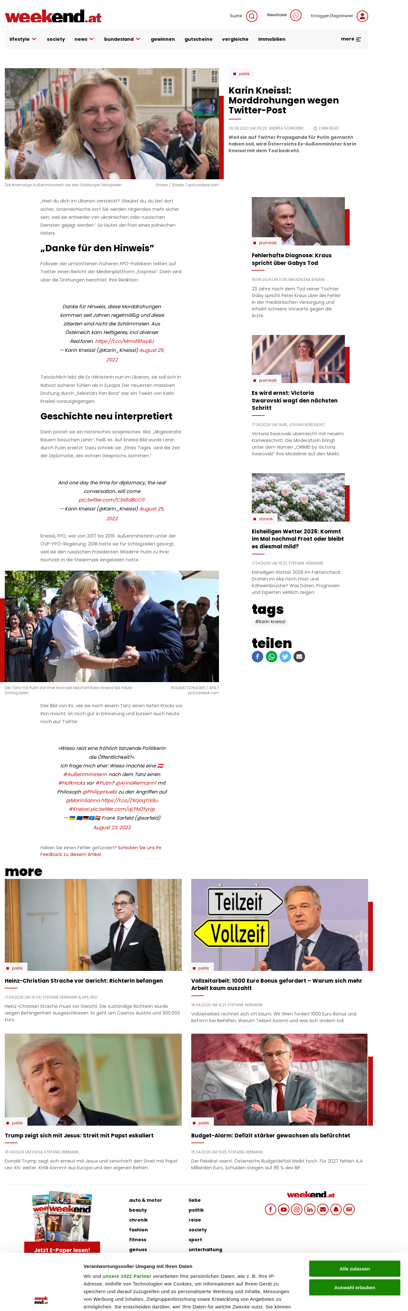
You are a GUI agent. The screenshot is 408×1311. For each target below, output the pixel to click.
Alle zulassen (354, 1212)
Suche (244, 16)
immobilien (272, 39)
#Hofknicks (71, 783)
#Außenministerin (85, 774)
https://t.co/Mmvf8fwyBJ (124, 341)
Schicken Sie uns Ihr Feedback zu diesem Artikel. (101, 851)
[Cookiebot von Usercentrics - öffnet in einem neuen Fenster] (41, 1298)
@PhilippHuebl (99, 791)
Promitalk (268, 243)
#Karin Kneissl (270, 621)
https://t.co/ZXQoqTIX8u (129, 800)
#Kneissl (79, 809)
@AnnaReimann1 (135, 783)
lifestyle (23, 39)
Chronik (266, 519)
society (56, 39)
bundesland (122, 39)
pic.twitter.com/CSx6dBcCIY (112, 499)
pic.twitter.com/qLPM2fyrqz (123, 809)
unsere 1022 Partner (127, 1220)
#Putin (103, 783)
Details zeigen (339, 1298)
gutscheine (199, 39)
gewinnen (163, 39)
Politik (244, 73)
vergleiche (235, 39)
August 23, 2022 (112, 827)
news (85, 39)
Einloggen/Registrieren (339, 16)
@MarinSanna (83, 800)
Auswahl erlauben (354, 1231)
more (351, 39)
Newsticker (284, 15)
